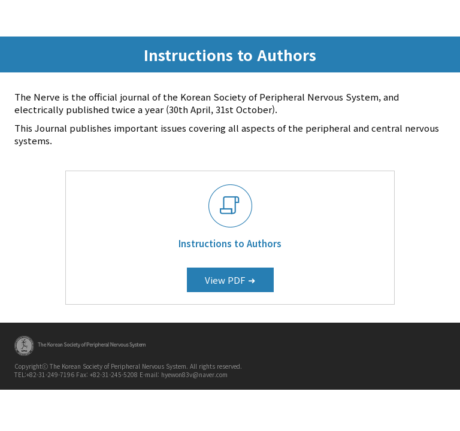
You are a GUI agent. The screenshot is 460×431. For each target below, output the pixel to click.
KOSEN (100, 18)
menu (439, 17)
